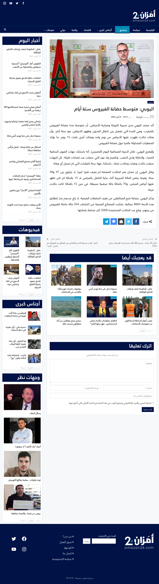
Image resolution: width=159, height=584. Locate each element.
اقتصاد (87, 29)
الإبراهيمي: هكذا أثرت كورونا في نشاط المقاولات (15, 314)
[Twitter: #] (14, 539)
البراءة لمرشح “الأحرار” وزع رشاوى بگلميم (25, 191)
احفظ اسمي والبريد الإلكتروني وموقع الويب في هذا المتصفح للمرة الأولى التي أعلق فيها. (110, 403)
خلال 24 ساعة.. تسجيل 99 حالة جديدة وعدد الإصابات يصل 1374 (133, 244)
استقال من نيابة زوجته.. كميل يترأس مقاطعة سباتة (24, 148)
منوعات (50, 29)
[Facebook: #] (24, 539)
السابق (150, 330)
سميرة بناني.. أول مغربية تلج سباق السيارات (16, 328)
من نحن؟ (67, 536)
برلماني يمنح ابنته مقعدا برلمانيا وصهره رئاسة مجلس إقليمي (22, 123)
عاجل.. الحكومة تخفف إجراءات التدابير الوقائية (24, 50)
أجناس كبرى (105, 29)
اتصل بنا (67, 553)
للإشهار (68, 547)
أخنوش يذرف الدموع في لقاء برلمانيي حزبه (23, 94)
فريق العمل (66, 541)
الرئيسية (150, 29)
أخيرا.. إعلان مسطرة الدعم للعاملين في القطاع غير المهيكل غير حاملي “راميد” (72, 244)
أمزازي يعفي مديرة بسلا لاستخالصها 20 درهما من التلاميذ (22, 108)
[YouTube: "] (14, 549)
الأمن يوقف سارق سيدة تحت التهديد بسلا (24, 206)
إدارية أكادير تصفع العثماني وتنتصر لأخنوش (25, 163)
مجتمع (123, 29)
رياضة (75, 29)
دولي (63, 29)
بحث (87, 541)
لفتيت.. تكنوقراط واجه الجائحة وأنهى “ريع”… (16, 356)
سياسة (136, 29)
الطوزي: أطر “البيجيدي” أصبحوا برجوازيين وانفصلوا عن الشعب (26, 65)
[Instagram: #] (24, 549)
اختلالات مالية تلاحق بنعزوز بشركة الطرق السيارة (25, 79)
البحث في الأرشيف (107, 536)
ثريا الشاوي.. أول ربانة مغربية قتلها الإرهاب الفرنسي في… (17, 343)
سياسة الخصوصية (62, 558)
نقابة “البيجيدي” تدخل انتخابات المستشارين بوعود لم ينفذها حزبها (25, 177)
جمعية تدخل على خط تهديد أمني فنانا (24, 135)
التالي (142, 330)
